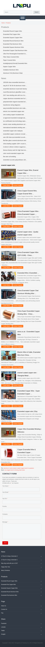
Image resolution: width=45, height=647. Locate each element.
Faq (21, 613)
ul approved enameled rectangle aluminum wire (15, 118)
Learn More (6, 185)
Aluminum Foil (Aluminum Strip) (13, 73)
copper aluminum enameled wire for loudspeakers (15, 98)
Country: (4, 506)
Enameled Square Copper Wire (12, 37)
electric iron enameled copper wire (13, 111)
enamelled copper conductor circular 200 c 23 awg (15, 134)
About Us (21, 606)
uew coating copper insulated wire (13, 114)
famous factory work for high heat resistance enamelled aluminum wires (15, 150)
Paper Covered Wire (9, 60)
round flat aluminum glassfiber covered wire (15, 92)
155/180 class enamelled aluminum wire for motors (15, 82)
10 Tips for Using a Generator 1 (21, 560)
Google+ (21, 634)
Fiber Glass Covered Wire (11, 57)
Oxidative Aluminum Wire (11, 70)
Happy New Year (21, 567)
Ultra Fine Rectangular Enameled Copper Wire (15, 53)
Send (5, 543)
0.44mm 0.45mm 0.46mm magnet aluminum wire (15, 147)
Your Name (5, 486)
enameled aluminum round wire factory (15, 89)
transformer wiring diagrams (11, 105)
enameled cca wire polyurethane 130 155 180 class (15, 160)
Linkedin (21, 627)
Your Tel (4, 498)
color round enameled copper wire (13, 153)
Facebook (21, 624)
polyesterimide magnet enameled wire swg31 (15, 102)
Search (36, 12)
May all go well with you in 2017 (21, 564)
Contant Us (21, 610)
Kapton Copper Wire (9, 66)
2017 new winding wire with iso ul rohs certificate (15, 95)
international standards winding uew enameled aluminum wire (15, 127)
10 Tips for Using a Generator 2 (21, 556)
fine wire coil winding (9, 156)
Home (3, 23)
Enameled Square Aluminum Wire (13, 47)
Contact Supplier (18, 185)
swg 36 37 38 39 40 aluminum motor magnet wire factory (15, 85)
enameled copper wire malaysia (13, 131)
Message (4, 522)
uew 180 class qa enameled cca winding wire (15, 137)
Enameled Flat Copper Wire (11, 34)
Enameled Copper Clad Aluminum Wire (15, 50)
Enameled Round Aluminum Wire (13, 41)
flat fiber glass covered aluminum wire (14, 140)
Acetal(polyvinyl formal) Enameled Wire (15, 63)
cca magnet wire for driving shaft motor (14, 470)
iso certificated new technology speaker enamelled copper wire (15, 121)
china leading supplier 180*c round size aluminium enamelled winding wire (15, 143)
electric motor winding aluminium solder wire (15, 124)
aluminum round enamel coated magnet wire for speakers (19, 468)
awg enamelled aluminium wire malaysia (15, 108)
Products (8, 23)
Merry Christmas (21, 571)
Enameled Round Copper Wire (12, 31)
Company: (5, 514)
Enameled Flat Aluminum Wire (12, 44)
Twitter (21, 631)
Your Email (5, 492)
